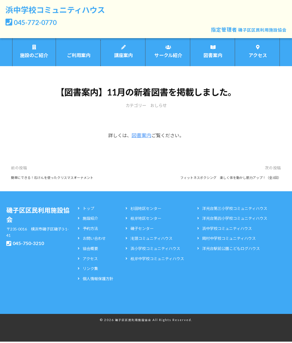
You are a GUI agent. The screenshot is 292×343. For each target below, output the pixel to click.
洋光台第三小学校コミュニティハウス (234, 209)
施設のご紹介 (34, 57)
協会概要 (90, 249)
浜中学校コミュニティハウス (64, 10)
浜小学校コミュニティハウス (155, 249)
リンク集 (90, 270)
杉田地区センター (145, 209)
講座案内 (123, 57)
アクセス (258, 57)
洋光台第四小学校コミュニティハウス (234, 219)
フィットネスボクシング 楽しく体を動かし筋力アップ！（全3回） (222, 178)
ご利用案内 (78, 57)
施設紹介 (90, 219)
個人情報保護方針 (98, 279)
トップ (88, 209)
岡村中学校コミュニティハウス (229, 239)
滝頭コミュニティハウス (151, 239)
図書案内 (213, 57)
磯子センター (142, 229)
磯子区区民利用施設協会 (258, 31)
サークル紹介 (168, 57)
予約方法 (90, 229)
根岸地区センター (145, 219)
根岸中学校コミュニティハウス (157, 259)
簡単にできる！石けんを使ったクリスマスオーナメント (59, 178)
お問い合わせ (94, 239)
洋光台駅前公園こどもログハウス (231, 249)
